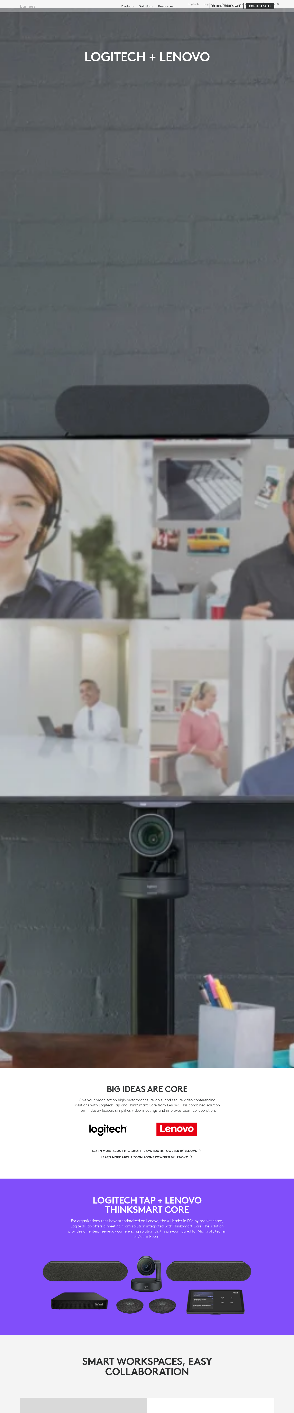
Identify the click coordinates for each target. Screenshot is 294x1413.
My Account (263, 13)
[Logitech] (36, 13)
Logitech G (210, 4)
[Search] (241, 14)
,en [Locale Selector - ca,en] (275, 4)
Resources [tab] (133, 13)
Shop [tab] (66, 13)
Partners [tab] (158, 13)
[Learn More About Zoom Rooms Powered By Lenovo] (147, 1157)
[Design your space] (226, 26)
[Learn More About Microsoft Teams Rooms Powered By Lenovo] (147, 1151)
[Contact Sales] (260, 26)
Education (242, 4)
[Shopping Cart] (275, 14)
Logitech (193, 4)
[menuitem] (127, 26)
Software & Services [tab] (98, 13)
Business (226, 4)
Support (256, 4)
